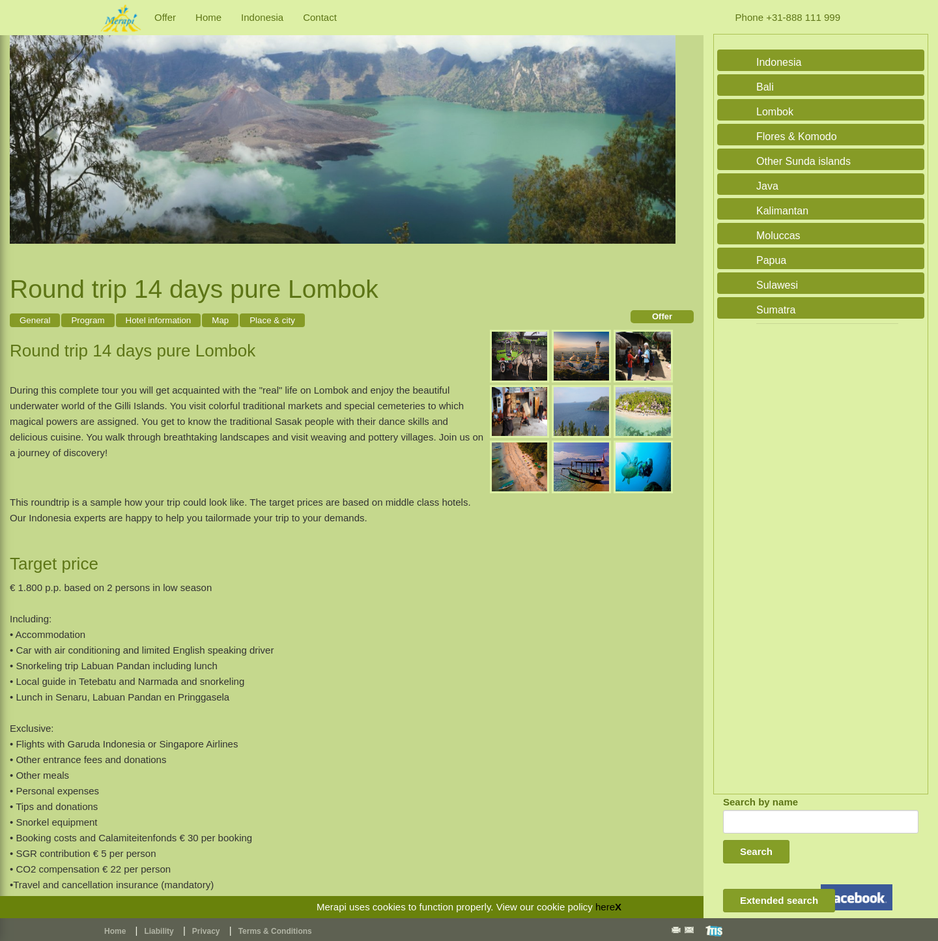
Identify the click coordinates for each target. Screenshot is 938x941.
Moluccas (778, 235)
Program (87, 320)
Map (220, 320)
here (605, 906)
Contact (320, 17)
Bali (765, 87)
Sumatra (775, 309)
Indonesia (262, 17)
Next (662, 133)
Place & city (272, 320)
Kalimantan (782, 210)
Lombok (774, 111)
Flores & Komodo (796, 136)
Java (767, 186)
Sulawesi (777, 285)
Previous (23, 133)
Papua (771, 260)
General (35, 320)
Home (208, 17)
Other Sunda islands (803, 161)
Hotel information (159, 320)
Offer (165, 17)
